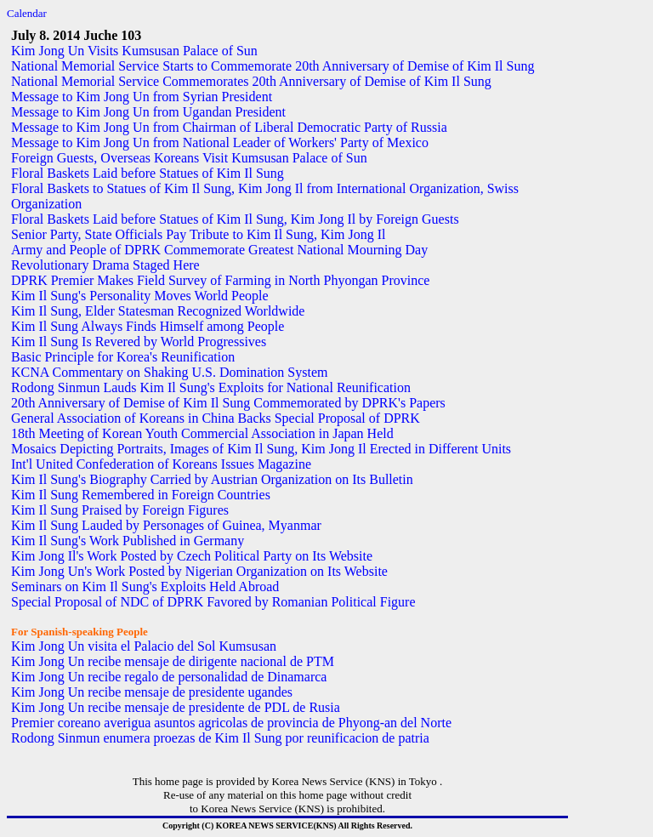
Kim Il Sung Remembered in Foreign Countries (140, 494)
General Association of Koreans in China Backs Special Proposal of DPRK (215, 418)
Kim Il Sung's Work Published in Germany (127, 540)
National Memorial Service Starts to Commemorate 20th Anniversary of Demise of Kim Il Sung (272, 66)
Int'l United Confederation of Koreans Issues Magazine (161, 464)
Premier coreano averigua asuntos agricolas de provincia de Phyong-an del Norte (231, 722)
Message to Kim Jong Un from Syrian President (141, 96)
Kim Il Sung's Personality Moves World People (140, 295)
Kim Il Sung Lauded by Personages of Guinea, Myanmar (166, 525)
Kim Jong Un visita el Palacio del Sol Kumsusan (143, 646)
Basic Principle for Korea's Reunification (123, 357)
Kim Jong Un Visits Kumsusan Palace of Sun (134, 50)
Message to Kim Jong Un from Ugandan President (148, 112)
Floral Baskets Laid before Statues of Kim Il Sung (147, 173)
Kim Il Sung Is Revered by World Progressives (138, 341)
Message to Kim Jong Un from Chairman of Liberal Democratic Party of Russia (229, 127)
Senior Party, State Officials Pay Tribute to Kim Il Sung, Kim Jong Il (198, 234)
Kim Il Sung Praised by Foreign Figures (120, 510)
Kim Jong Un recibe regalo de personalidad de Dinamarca (168, 676)
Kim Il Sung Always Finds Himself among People (147, 326)
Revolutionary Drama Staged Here (105, 265)
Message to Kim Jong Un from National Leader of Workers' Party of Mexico (220, 142)
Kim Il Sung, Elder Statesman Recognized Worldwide (157, 311)
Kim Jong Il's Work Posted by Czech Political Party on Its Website (191, 556)
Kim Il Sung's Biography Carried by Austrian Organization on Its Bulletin (212, 479)
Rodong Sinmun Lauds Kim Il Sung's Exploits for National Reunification (211, 387)
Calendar (27, 13)
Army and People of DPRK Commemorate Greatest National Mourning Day (219, 249)
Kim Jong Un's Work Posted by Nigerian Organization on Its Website (199, 571)
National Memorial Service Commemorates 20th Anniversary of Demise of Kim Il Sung (251, 81)
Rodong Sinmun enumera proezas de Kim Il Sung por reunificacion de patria (220, 738)
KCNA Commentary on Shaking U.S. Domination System (169, 372)
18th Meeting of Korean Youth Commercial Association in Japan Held (202, 433)
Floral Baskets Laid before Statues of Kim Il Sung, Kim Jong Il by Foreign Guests (235, 219)
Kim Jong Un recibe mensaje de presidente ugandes (151, 692)
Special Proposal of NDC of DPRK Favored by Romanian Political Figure (213, 602)
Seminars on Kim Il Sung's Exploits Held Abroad (145, 586)
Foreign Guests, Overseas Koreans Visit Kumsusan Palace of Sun (189, 158)
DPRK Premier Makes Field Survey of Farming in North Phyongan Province (220, 280)
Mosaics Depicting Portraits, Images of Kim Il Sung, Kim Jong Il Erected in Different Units (261, 448)
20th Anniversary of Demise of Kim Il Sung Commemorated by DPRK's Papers (228, 403)
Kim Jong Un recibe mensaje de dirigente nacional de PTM (172, 661)
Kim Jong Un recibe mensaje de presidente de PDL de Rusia (175, 707)
